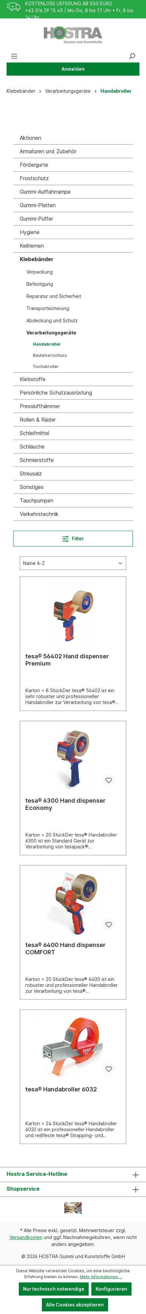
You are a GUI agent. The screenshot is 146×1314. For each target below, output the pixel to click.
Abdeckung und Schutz (52, 320)
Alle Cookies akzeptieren (75, 1304)
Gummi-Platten (38, 205)
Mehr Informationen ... (101, 1276)
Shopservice (23, 1188)
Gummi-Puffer (36, 218)
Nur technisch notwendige (53, 1289)
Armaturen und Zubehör (48, 151)
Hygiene (30, 232)
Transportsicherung (47, 308)
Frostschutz (34, 178)
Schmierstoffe (37, 460)
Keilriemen (32, 245)
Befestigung (39, 284)
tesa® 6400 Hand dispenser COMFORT (65, 948)
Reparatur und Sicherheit (53, 296)
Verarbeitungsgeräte (51, 332)
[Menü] (14, 56)
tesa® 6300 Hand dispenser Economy (65, 804)
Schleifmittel (34, 433)
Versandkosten (26, 1237)
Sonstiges (32, 487)
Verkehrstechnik (39, 514)
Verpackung (39, 272)
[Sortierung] (73, 563)
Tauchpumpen (36, 500)
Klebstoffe (32, 379)
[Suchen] (131, 56)
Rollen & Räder (38, 419)
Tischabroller (46, 366)
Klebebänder (36, 259)
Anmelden (73, 69)
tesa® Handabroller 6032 (61, 1089)
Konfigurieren (111, 1289)
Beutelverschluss (50, 355)
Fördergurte (34, 164)
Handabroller (47, 344)
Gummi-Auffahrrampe (45, 191)
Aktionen (30, 137)
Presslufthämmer (40, 406)
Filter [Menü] (73, 537)
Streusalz (31, 473)
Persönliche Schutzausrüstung (56, 392)
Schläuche (32, 446)
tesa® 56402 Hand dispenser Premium (67, 660)
